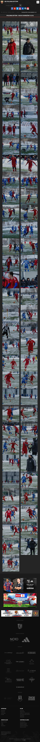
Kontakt (2, 714)
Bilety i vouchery (4, 721)
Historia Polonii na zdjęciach (6, 731)
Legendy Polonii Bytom (24, 725)
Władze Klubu (22, 711)
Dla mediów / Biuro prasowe (25, 714)
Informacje (22, 710)
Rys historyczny (22, 721)
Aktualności (3, 710)
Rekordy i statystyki (23, 724)
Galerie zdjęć (3, 713)
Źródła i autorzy (4, 734)
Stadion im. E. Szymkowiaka (25, 713)
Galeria (18, 12)
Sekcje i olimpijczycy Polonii (6, 733)
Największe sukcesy (23, 723)
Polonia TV (3, 711)
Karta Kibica (3, 725)
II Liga (2, 723)
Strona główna (11, 12)
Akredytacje (22, 715)
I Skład (2, 724)
